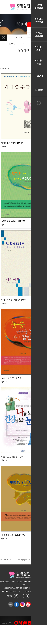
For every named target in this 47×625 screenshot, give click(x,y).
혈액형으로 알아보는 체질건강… (14, 221)
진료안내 (39, 76)
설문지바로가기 (39, 6)
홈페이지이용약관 (24, 559)
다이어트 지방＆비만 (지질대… (13, 300)
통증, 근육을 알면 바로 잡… (12, 378)
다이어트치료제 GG (39, 48)
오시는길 (39, 90)
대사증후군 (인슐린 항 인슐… (12, 143)
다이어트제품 (39, 62)
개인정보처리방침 (6, 559)
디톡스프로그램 (39, 34)
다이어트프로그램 (39, 20)
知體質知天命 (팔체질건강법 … (14, 535)
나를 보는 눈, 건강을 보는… (12, 457)
